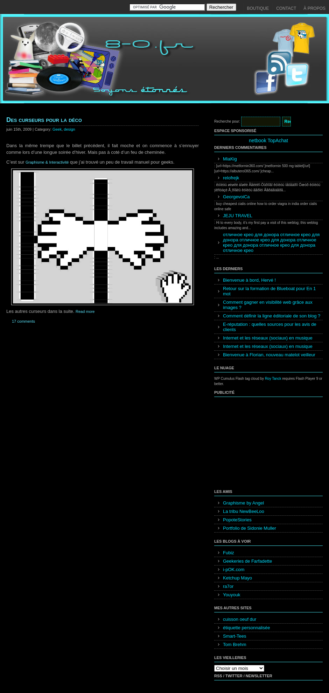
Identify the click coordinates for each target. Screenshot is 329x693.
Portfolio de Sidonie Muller (249, 528)
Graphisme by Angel (243, 503)
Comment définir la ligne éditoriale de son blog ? (271, 315)
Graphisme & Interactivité (47, 162)
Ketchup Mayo (237, 578)
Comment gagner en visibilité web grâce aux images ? (268, 305)
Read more (85, 311)
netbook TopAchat (268, 140)
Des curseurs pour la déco (44, 119)
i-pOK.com (233, 569)
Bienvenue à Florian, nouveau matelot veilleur (269, 354)
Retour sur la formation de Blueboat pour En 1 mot (269, 291)
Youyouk (231, 594)
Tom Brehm (234, 644)
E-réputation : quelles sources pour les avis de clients (269, 327)
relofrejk (231, 177)
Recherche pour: (227, 121)
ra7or (228, 586)
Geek (57, 129)
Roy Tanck (273, 378)
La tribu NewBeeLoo (243, 511)
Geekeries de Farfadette (247, 561)
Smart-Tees (234, 636)
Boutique (258, 8)
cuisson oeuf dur (239, 619)
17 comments (23, 321)
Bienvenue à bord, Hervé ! (249, 280)
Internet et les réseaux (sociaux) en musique (268, 338)
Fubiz (228, 552)
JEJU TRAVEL (237, 215)
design (69, 129)
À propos (314, 8)
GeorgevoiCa (236, 196)
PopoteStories (237, 519)
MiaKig (230, 159)
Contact (286, 8)
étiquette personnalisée (246, 627)
